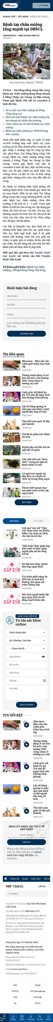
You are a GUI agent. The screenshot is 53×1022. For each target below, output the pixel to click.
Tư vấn (40, 1017)
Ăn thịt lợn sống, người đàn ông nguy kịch (35, 565)
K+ (15, 1003)
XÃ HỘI (25, 879)
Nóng (13, 1017)
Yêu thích (39, 521)
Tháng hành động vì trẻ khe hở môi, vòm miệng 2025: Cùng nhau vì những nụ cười (35, 379)
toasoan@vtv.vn (19, 969)
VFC (15, 985)
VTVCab (38, 997)
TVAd (37, 985)
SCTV (37, 1003)
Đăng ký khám (26, 705)
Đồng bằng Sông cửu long (29, 270)
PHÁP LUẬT (36, 879)
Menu (48, 1017)
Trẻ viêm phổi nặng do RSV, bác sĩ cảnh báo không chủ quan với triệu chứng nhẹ (34, 580)
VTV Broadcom (37, 991)
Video (22, 1017)
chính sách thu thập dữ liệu (24, 853)
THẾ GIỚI (48, 879)
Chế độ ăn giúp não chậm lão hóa (36, 435)
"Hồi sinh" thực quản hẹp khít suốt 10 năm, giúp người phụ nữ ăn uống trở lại (36, 550)
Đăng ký (26, 842)
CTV (15, 997)
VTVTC (15, 991)
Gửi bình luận (26, 334)
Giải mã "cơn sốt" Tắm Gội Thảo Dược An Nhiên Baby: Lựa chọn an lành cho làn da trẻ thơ (36, 532)
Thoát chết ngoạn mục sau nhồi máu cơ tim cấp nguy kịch (35, 490)
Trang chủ (3, 1017)
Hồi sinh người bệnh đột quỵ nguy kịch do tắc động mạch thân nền (35, 597)
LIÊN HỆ (41, 886)
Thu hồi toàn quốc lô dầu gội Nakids (36, 422)
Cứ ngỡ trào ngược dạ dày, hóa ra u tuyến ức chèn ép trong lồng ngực (36, 476)
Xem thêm (26, 502)
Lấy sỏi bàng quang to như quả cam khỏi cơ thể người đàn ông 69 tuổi (35, 409)
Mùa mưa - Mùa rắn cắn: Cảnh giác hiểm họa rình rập (36, 364)
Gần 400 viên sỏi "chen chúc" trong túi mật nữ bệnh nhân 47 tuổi (35, 462)
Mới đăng (14, 521)
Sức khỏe (23, 16)
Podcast (30, 1017)
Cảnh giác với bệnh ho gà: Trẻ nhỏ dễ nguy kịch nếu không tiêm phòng (36, 395)
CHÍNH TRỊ (14, 879)
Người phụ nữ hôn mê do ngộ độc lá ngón (36, 448)
